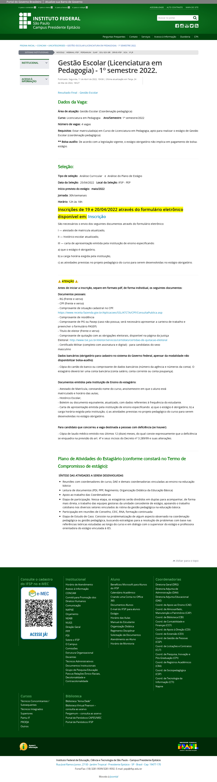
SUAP (95, 52)
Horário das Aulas (120, 617)
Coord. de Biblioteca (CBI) (170, 617)
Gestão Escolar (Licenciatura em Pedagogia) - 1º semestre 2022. (110, 66)
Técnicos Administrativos (79, 661)
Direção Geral (73, 627)
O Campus (71, 644)
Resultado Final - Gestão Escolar (78, 92)
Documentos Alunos (122, 605)
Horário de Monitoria (122, 643)
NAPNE (70, 609)
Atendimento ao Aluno (123, 639)
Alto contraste (175, 7)
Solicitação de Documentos (126, 635)
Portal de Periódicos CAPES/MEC (84, 717)
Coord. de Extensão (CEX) (170, 634)
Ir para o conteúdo (27, 7)
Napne (159, 686)
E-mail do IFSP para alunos (125, 609)
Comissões (72, 648)
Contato (133, 36)
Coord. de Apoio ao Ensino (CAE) (173, 605)
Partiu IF (25, 717)
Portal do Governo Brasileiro (24, 2)
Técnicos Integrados (32, 709)
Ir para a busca (62, 7)
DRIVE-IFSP (117, 52)
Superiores (27, 713)
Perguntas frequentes (114, 36)
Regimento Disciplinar (123, 630)
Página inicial (27, 45)
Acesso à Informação (165, 36)
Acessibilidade (157, 7)
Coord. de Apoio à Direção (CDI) (173, 629)
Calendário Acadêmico (123, 592)
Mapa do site (192, 7)
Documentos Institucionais (81, 665)
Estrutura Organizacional (79, 652)
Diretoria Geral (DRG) (167, 584)
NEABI (69, 618)
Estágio (115, 613)
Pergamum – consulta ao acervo (83, 713)
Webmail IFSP (72, 52)
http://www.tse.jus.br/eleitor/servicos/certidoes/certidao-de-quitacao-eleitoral (118, 340)
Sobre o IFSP (73, 639)
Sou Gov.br (104, 52)
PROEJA (25, 722)
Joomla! (114, 776)
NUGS (69, 622)
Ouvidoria (185, 36)
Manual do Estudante (123, 622)
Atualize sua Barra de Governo (63, 2)
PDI (68, 635)
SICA (125, 52)
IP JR (131, 52)
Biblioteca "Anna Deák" (78, 701)
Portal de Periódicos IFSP (79, 722)
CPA (196, 36)
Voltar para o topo (185, 560)
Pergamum (86, 52)
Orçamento (72, 614)
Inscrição (97, 216)
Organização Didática (122, 626)
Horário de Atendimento (79, 584)
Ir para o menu (45, 7)
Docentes (71, 657)
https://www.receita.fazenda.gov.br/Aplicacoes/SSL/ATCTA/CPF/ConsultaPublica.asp (110, 312)
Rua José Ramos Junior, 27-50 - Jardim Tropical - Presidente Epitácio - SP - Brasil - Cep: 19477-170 (108, 764)
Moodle (60, 52)
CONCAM (41, 45)
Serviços (145, 36)
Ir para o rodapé (80, 7)
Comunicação (73, 605)
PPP (68, 631)
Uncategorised (56, 45)
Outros (24, 726)
